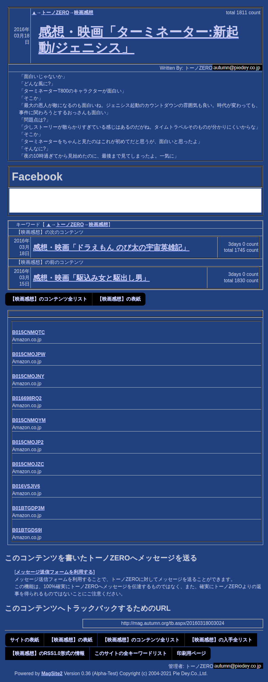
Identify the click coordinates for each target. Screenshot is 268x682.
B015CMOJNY (28, 376)
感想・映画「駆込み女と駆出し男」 (91, 278)
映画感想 (83, 12)
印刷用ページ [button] (191, 653)
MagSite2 (51, 673)
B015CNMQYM (29, 420)
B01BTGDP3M (28, 508)
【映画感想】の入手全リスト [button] (221, 639)
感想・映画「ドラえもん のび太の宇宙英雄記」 (111, 247)
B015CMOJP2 (27, 442)
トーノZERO (55, 12)
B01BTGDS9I (27, 530)
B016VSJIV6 (26, 486)
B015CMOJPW (28, 354)
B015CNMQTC (28, 332)
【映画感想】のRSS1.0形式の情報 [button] (47, 653)
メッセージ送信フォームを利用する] (55, 572)
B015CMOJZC (28, 464)
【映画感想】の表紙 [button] (119, 298)
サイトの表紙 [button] (24, 639)
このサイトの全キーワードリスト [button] (130, 653)
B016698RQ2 (27, 398)
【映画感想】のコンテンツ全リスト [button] (48, 298)
